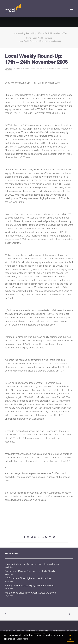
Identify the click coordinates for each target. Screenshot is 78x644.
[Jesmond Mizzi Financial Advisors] (13, 9)
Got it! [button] (70, 637)
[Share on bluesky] (46, 537)
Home (28, 38)
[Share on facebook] (24, 537)
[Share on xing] (50, 537)
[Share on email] (53, 537)
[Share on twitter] (28, 537)
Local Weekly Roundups (42, 38)
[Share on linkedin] (39, 537)
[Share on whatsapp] (42, 537)
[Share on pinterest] (35, 537)
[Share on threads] (31, 537)
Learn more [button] (22, 639)
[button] (71, 8)
